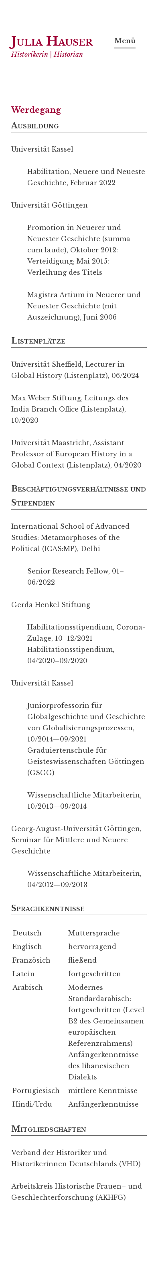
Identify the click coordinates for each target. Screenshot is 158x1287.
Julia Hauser (52, 41)
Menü (125, 41)
